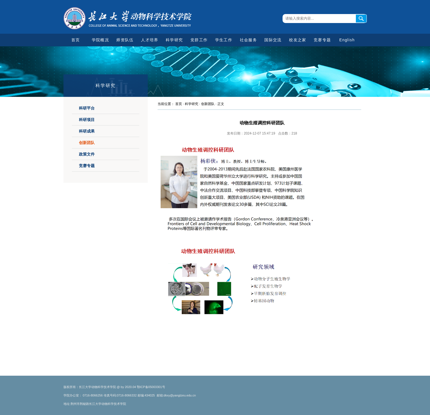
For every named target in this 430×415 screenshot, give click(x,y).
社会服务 (248, 40)
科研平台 (87, 108)
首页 (75, 40)
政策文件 (87, 154)
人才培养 (149, 40)
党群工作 (199, 40)
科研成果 (87, 131)
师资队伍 (124, 40)
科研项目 (87, 119)
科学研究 (174, 40)
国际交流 (272, 40)
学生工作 (223, 40)
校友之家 (297, 40)
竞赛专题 (322, 40)
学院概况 (100, 40)
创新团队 (87, 142)
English (347, 40)
